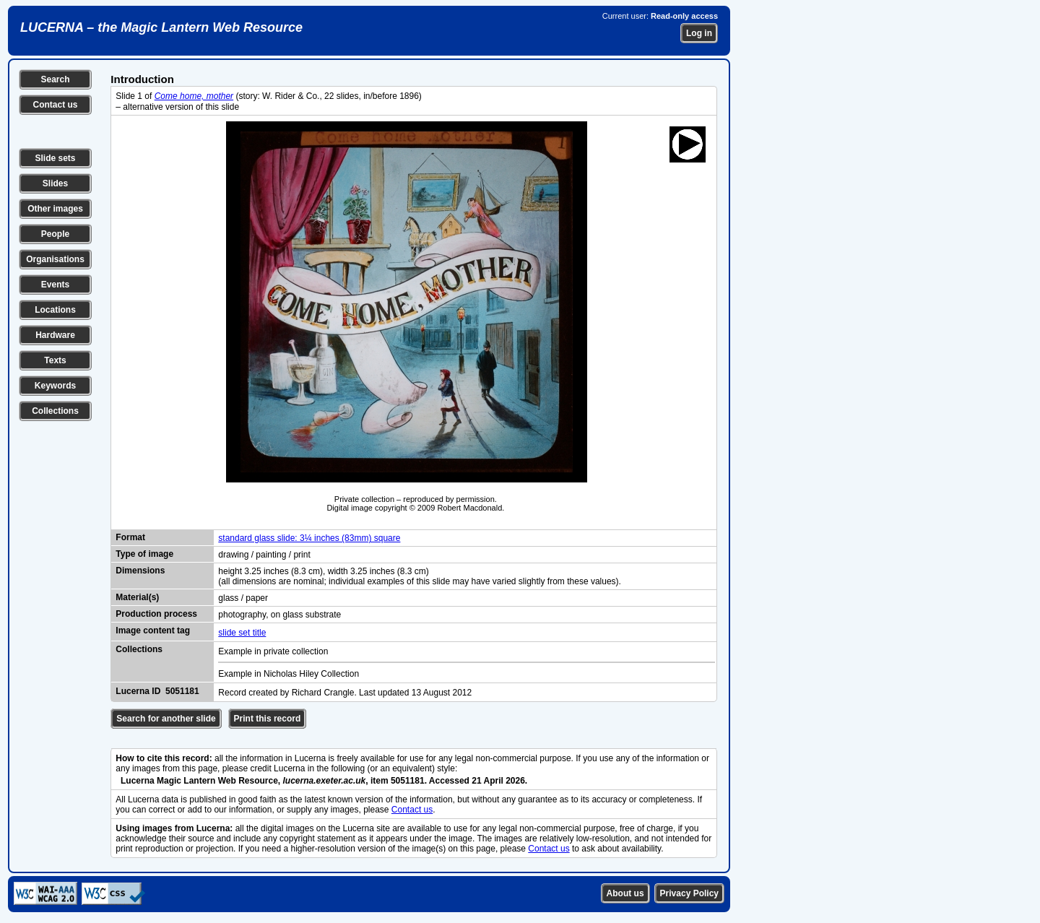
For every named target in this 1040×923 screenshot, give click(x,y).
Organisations (55, 259)
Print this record (267, 719)
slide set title (242, 633)
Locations (55, 310)
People (55, 234)
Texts (55, 360)
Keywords (55, 386)
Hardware (55, 335)
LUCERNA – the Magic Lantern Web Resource (161, 27)
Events (55, 285)
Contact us (54, 105)
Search (54, 79)
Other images (55, 209)
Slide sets (55, 158)
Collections (55, 411)
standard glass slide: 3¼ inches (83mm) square (309, 538)
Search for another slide (165, 719)
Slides (55, 183)
